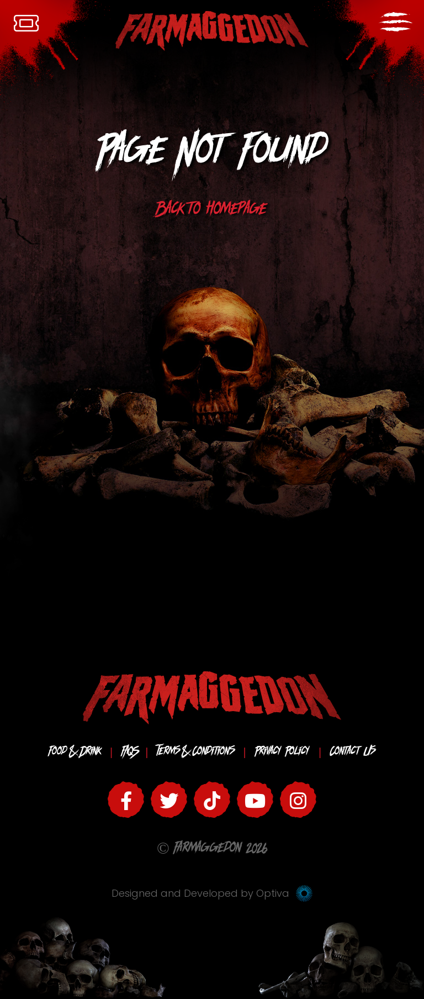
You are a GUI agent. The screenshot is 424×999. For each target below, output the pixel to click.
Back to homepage (212, 211)
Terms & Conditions (196, 752)
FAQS (129, 752)
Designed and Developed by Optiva (212, 893)
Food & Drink (75, 752)
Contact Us (352, 752)
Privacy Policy (282, 752)
